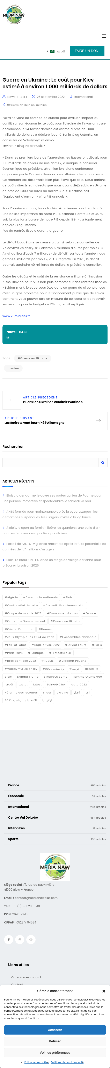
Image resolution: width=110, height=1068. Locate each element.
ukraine (41, 105)
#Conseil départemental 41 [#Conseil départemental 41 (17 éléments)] (64, 605)
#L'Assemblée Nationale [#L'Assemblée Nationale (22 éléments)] (78, 637)
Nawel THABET (17, 97)
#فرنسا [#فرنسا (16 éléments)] (74, 669)
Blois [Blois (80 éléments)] (8, 677)
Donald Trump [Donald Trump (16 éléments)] (28, 677)
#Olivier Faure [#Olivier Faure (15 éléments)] (76, 645)
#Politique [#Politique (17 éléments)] (36, 653)
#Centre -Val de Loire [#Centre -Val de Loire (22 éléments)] (21, 605)
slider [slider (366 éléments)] (47, 693)
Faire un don (86, 51)
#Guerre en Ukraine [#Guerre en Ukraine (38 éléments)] (65, 621)
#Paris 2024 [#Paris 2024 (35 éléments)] (14, 653)
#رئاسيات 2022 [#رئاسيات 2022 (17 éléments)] (53, 669)
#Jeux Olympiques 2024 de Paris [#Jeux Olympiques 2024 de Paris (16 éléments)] (29, 637)
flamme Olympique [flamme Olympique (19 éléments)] (87, 677)
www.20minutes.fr (16, 316)
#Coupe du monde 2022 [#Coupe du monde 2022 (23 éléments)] (23, 613)
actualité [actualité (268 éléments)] (92, 669)
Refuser (55, 1041)
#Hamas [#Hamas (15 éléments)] (45, 629)
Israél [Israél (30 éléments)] (9, 684)
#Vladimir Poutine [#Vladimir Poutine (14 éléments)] (73, 661)
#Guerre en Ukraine (21, 105)
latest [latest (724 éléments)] (37, 684)
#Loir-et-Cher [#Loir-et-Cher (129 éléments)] (15, 645)
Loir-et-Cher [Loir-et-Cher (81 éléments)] (56, 684)
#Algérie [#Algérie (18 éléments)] (11, 597)
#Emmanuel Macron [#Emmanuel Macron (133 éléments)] (62, 613)
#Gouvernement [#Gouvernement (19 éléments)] (32, 621)
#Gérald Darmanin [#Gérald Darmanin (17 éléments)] (19, 629)
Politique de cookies (36, 1062)
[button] (104, 991)
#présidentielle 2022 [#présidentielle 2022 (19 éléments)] (20, 661)
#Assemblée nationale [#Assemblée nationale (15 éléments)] (40, 597)
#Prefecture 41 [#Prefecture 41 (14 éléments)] (60, 653)
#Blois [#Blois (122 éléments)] (68, 597)
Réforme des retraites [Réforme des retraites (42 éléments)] (21, 693)
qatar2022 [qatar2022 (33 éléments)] (79, 684)
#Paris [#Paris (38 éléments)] (97, 645)
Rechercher (13, 447)
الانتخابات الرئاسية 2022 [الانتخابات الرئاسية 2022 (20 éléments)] (21, 700)
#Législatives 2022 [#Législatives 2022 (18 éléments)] (45, 645)
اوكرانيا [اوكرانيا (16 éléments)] (47, 700)
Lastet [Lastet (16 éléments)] (23, 684)
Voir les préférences (55, 1052)
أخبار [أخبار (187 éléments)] (77, 693)
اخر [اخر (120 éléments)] (87, 693)
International (83, 97)
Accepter (55, 1030)
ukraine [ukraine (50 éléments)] (62, 693)
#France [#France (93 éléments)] (89, 613)
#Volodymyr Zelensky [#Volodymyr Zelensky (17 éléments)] (21, 669)
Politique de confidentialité (67, 1062)
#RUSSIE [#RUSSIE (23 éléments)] (47, 661)
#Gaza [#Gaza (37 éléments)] (10, 621)
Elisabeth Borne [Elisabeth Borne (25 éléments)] (56, 677)
